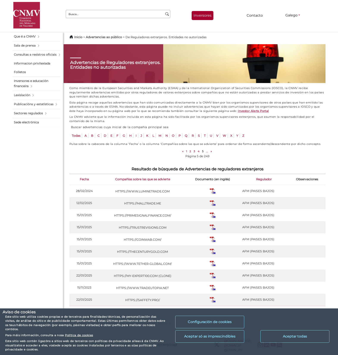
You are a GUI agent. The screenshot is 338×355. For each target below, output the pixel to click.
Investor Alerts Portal (253, 111)
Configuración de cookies (210, 322)
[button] (36, 36)
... (207, 151)
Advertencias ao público (104, 37)
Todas (76, 136)
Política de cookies (79, 335)
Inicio (78, 37)
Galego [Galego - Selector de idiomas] (291, 15)
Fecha (84, 179)
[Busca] (167, 14)
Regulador (264, 179)
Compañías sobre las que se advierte (142, 179)
